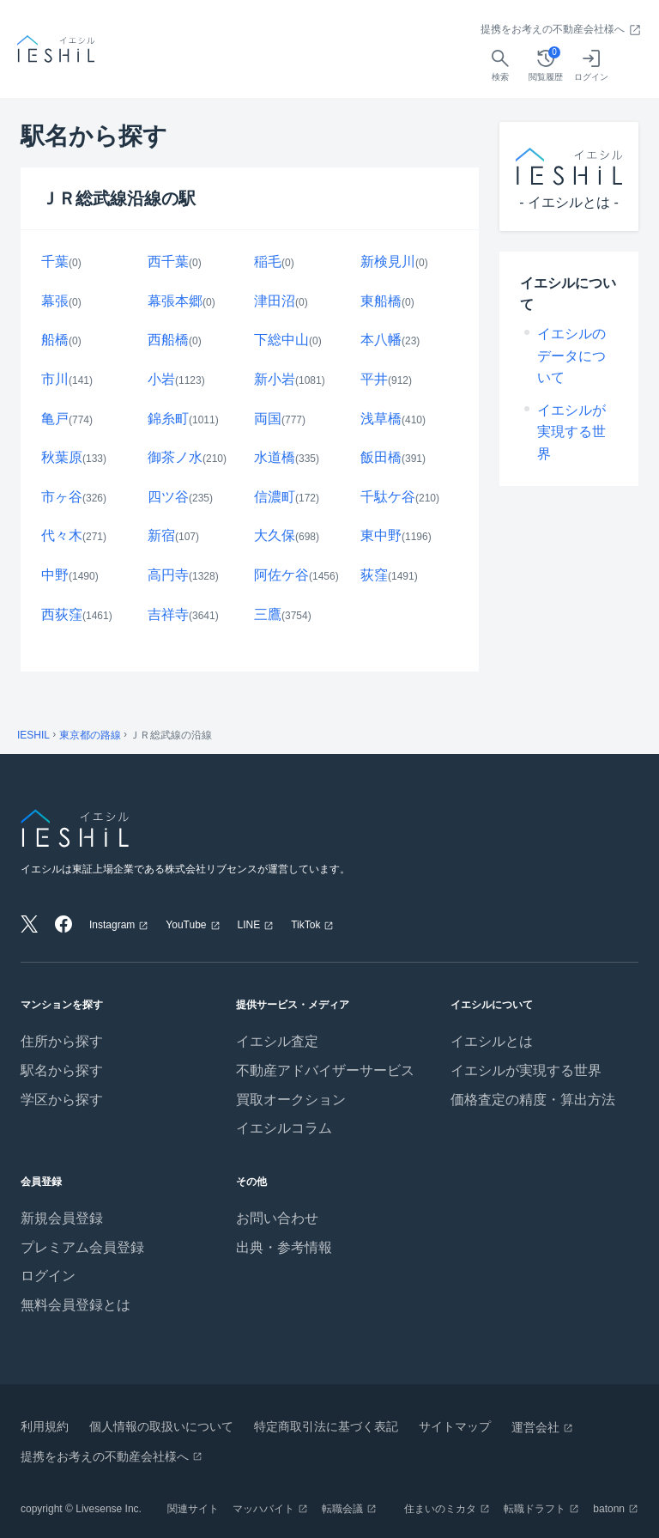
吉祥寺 (168, 614)
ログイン (48, 1275)
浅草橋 (381, 418)
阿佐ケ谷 (281, 575)
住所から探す (62, 1041)
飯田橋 (381, 457)
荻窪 (374, 575)
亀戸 (55, 418)
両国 (267, 418)
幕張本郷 (175, 301)
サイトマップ (455, 1426)
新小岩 (274, 379)
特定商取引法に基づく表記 (326, 1426)
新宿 (161, 535)
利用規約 (45, 1426)
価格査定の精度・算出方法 (532, 1099)
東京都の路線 (90, 735)
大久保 (274, 535)
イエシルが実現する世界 (571, 432)
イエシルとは (491, 1041)
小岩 (161, 379)
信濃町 (274, 496)
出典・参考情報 (284, 1247)
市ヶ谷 (61, 496)
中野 (55, 575)
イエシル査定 (277, 1041)
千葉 (55, 261)
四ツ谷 (168, 496)
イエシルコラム (284, 1128)
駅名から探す (62, 1070)
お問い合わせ (277, 1218)
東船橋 (381, 301)
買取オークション (291, 1099)
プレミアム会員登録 (82, 1247)
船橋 (55, 339)
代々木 (61, 535)
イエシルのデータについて (571, 355)
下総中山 (281, 339)
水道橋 (274, 457)
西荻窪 (61, 614)
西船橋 (168, 339)
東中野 (381, 535)
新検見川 (387, 261)
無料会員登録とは (75, 1305)
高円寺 (168, 575)
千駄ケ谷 (387, 496)
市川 (55, 379)
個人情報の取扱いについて (161, 1426)
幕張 (55, 301)
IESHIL (33, 735)
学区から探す (62, 1099)
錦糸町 (168, 418)
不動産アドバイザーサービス (325, 1070)
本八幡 (381, 339)
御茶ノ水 (175, 457)
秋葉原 (61, 457)
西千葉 (168, 261)
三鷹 (267, 614)
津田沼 (274, 301)
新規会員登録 (62, 1218)
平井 (374, 379)
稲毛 (267, 261)
